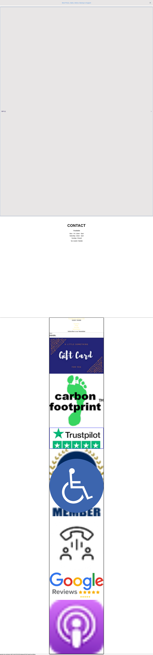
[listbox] (76, 111)
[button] (76, 111)
